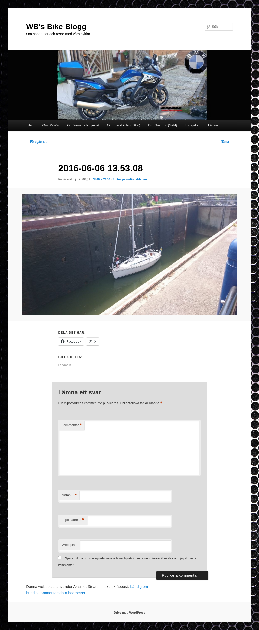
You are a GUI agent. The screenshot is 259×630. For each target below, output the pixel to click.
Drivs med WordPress (129, 612)
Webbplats (69, 545)
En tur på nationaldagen (129, 179)
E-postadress (73, 520)
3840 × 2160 (101, 179)
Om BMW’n (50, 125)
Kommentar (72, 425)
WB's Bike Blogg (56, 26)
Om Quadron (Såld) (162, 125)
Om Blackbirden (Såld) (123, 125)
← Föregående (36, 142)
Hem (30, 125)
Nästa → (227, 142)
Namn (69, 495)
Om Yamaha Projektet (83, 125)
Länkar (213, 125)
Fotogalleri (192, 125)
